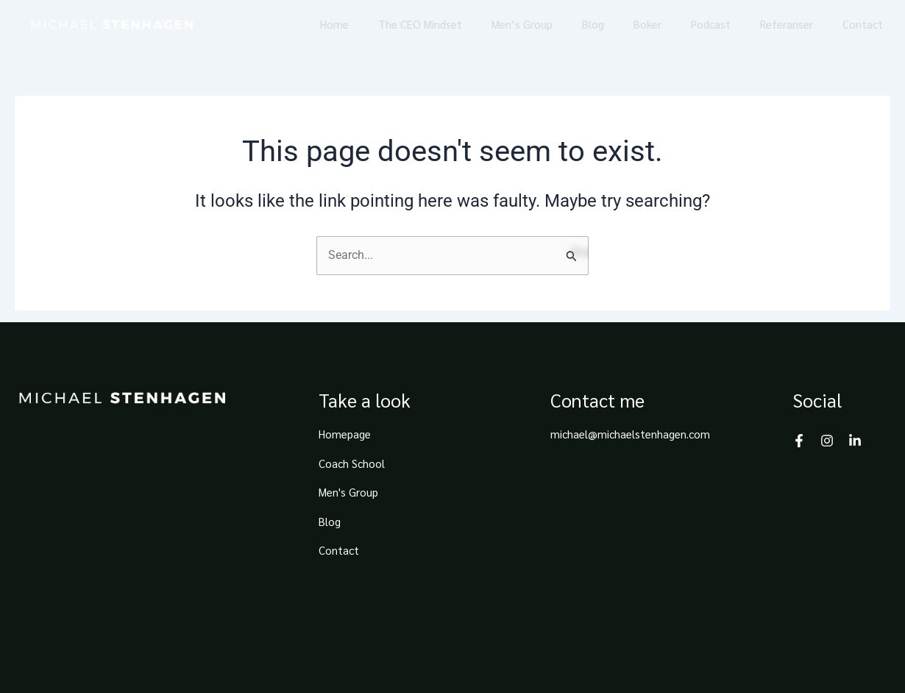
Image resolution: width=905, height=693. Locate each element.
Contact (862, 24)
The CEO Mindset (420, 24)
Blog (593, 24)
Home (334, 24)
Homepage (345, 434)
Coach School (352, 463)
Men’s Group (522, 24)
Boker (647, 24)
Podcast (711, 24)
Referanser (786, 24)
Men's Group (348, 492)
